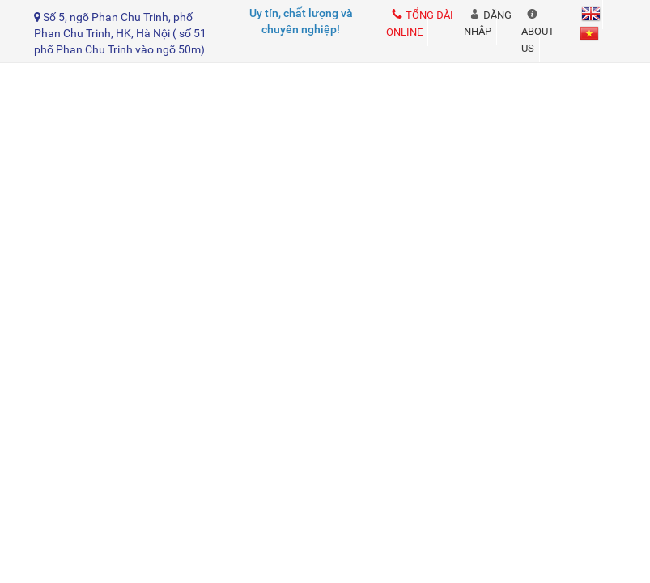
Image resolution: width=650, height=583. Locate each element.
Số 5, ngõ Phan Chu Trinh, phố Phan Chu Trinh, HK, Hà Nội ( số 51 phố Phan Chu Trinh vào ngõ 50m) (120, 33)
